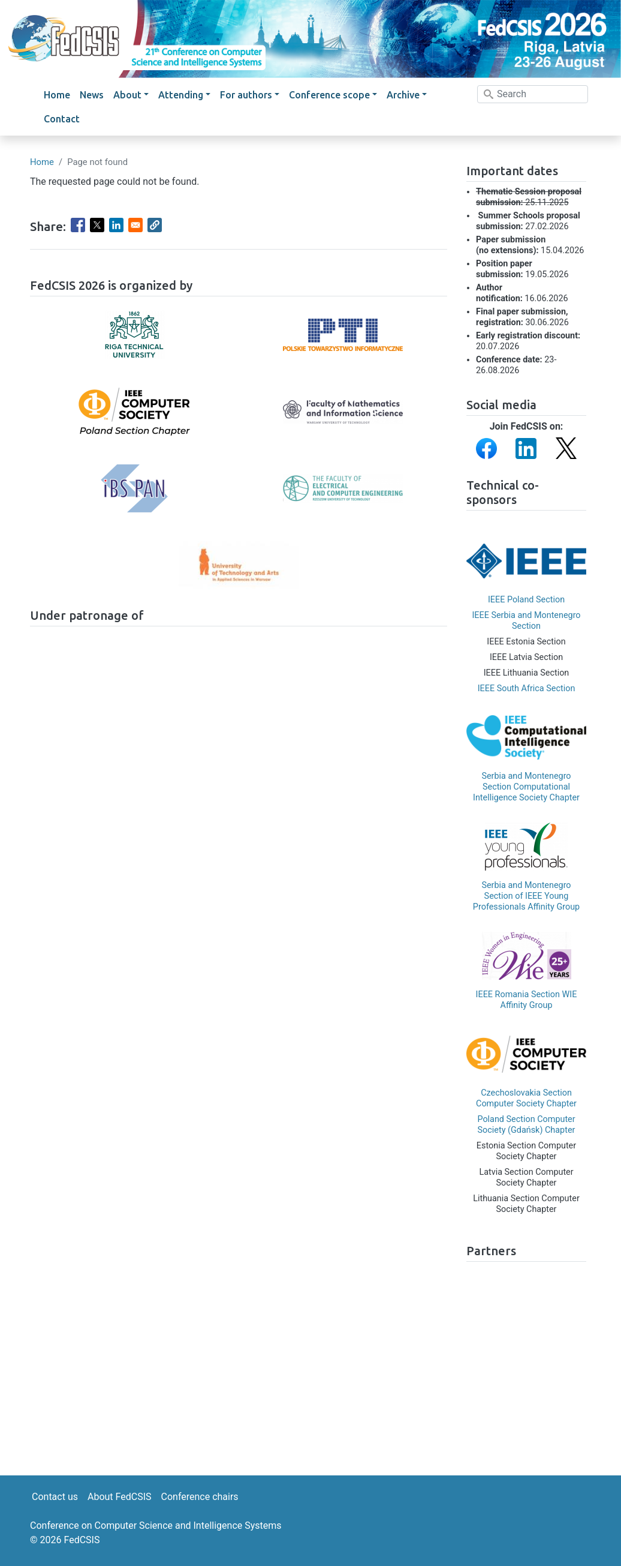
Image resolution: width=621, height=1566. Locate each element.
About (127, 94)
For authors (246, 94)
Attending (180, 94)
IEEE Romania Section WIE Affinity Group (526, 999)
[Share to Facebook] (78, 225)
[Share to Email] (135, 225)
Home (57, 94)
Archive (403, 94)
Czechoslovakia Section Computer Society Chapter (526, 1098)
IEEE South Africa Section (526, 688)
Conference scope (329, 94)
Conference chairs (200, 1496)
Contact (62, 118)
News (92, 94)
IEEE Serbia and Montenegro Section (526, 620)
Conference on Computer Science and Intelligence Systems (156, 1525)
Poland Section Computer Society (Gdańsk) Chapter (526, 1124)
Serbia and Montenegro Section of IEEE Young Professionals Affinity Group (526, 896)
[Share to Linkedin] (116, 225)
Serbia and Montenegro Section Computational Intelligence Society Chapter (526, 787)
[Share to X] (97, 225)
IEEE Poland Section (526, 600)
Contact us (55, 1496)
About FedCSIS (120, 1496)
